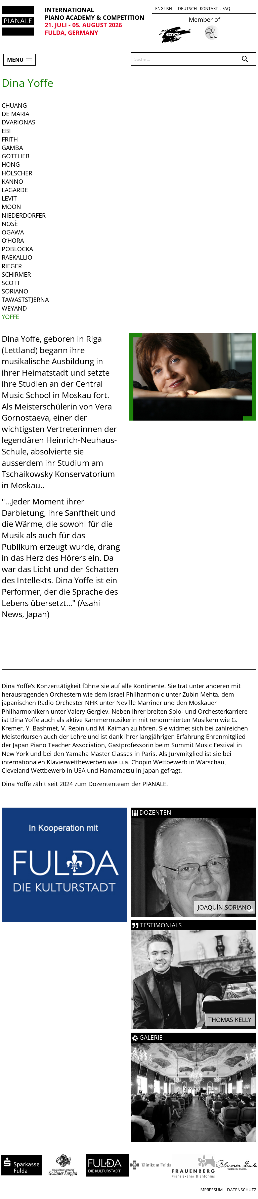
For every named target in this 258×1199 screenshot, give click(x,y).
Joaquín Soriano (224, 907)
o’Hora (13, 240)
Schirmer (16, 274)
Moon (11, 207)
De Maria (15, 114)
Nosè (10, 224)
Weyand (14, 308)
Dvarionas (18, 122)
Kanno (12, 181)
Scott (11, 283)
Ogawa (13, 232)
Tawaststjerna (25, 299)
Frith (10, 139)
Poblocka (17, 249)
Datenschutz (241, 1190)
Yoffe (10, 317)
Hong (11, 164)
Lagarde (15, 190)
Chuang (14, 105)
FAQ (226, 8)
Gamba (12, 148)
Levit (9, 198)
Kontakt (209, 8)
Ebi (6, 131)
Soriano (15, 291)
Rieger (12, 266)
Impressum (211, 1190)
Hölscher (17, 173)
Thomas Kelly (229, 1020)
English (163, 8)
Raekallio (17, 257)
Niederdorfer (24, 215)
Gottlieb (16, 156)
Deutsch (187, 8)
